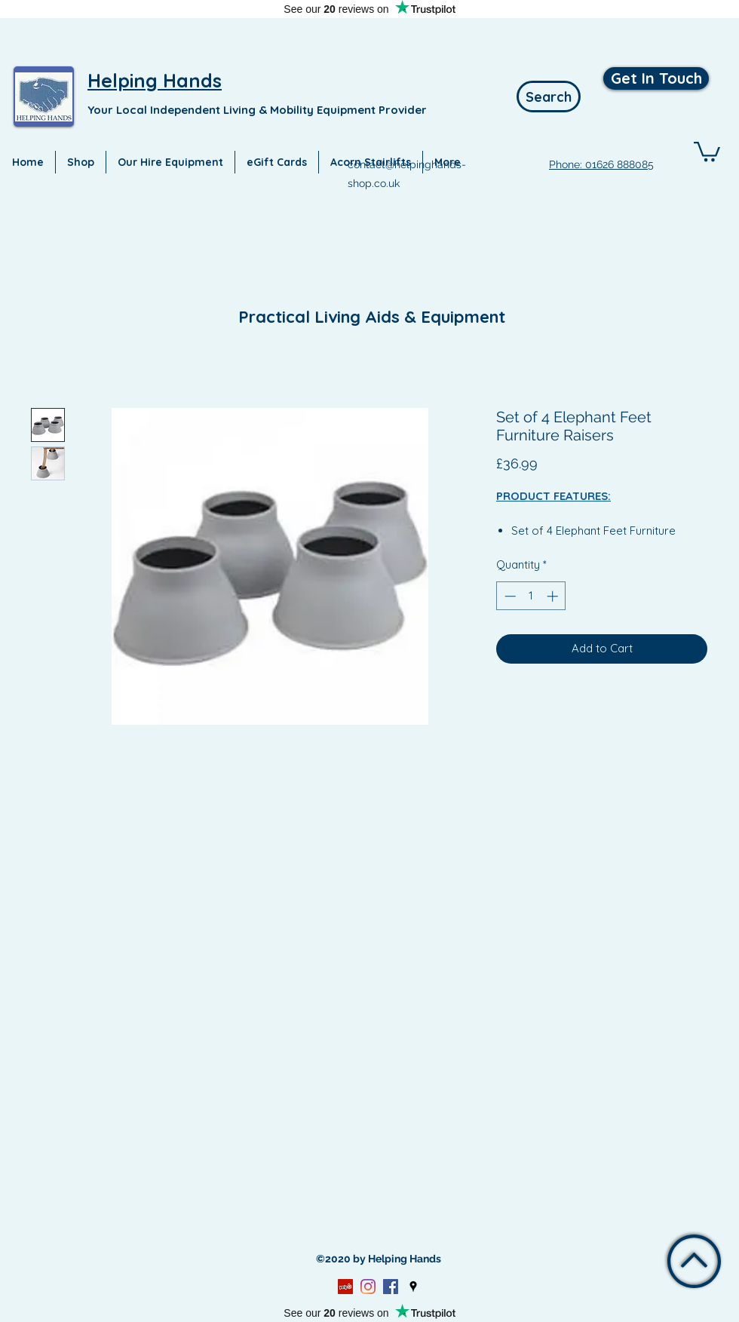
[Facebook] (390, 1286)
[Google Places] (413, 1286)
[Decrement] (508, 596)
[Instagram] (368, 1286)
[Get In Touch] (656, 78)
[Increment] (554, 596)
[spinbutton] (531, 596)
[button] (707, 150)
